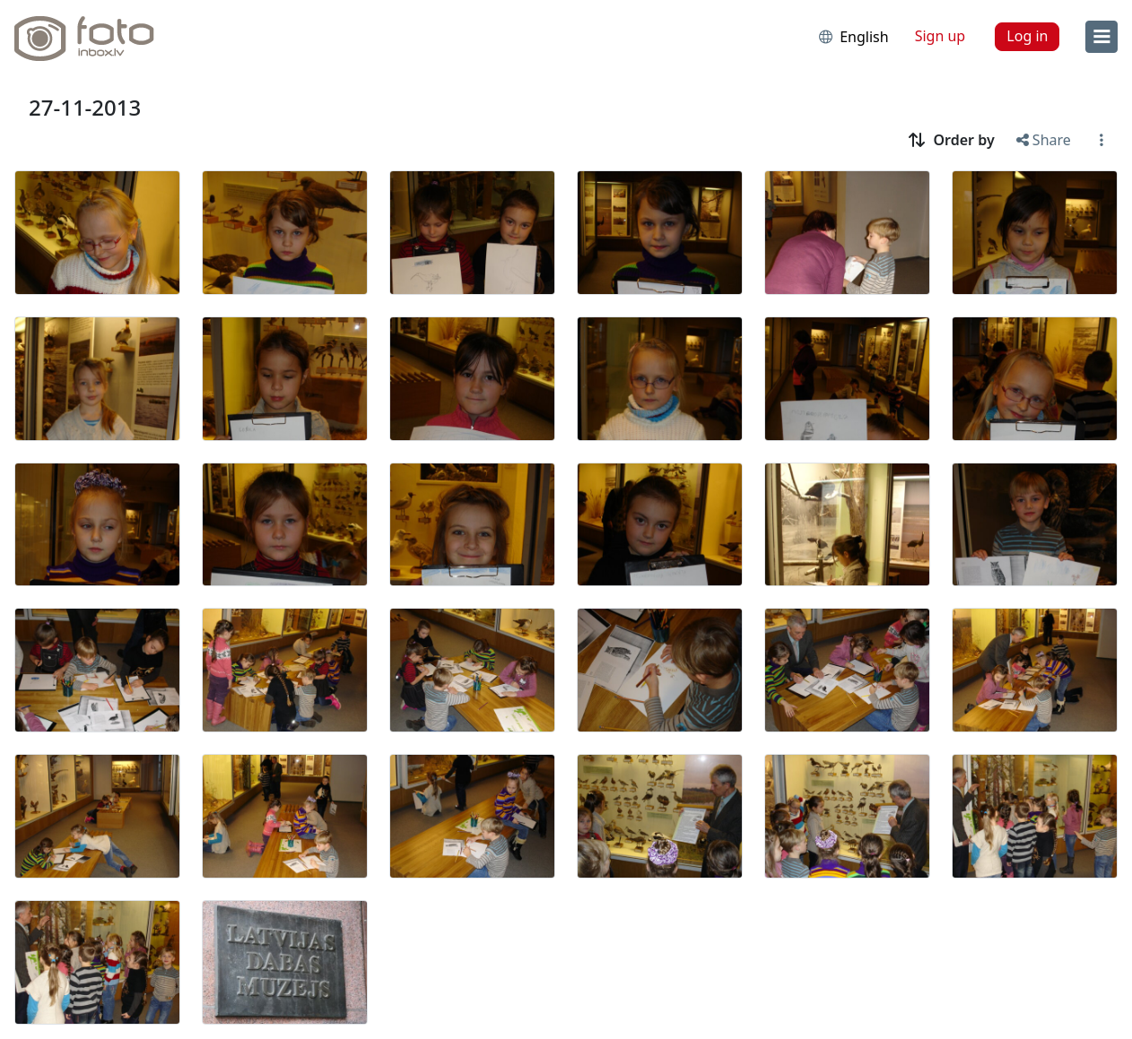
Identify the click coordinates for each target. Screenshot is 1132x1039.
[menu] (1101, 37)
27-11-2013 (85, 107)
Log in (1027, 36)
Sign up (940, 36)
